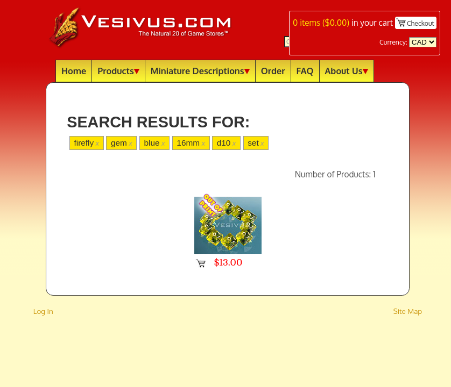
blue (154, 142)
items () (321, 22)
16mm (191, 142)
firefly (86, 142)
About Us (346, 70)
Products (118, 70)
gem (121, 142)
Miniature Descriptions (200, 70)
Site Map (407, 311)
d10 (226, 142)
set (256, 142)
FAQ (305, 70)
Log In (43, 311)
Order (273, 70)
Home (73, 70)
